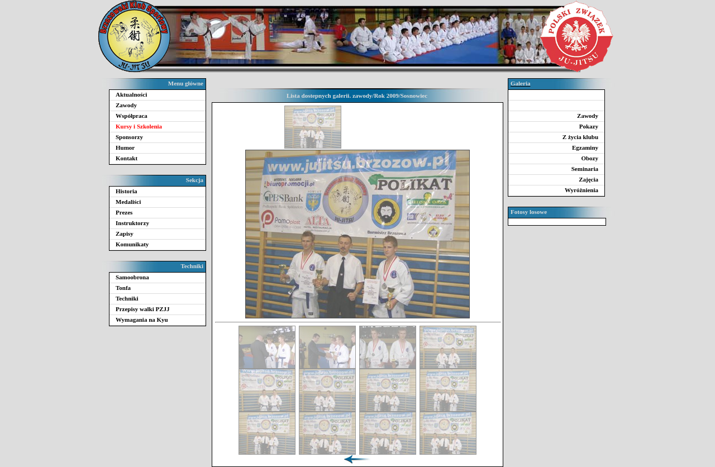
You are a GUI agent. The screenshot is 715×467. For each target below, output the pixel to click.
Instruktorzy (132, 223)
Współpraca (131, 115)
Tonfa (123, 287)
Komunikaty (132, 244)
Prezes (124, 212)
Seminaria (584, 168)
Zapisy (125, 233)
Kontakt (126, 158)
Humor (125, 147)
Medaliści (128, 201)
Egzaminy (585, 147)
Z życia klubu (580, 137)
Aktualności (131, 94)
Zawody (126, 105)
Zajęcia (588, 179)
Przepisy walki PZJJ (143, 309)
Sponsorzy (129, 137)
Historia (126, 191)
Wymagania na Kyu (142, 319)
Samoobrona (132, 277)
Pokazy (588, 126)
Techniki (127, 298)
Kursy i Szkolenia (139, 126)
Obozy (589, 158)
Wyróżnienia (581, 190)
